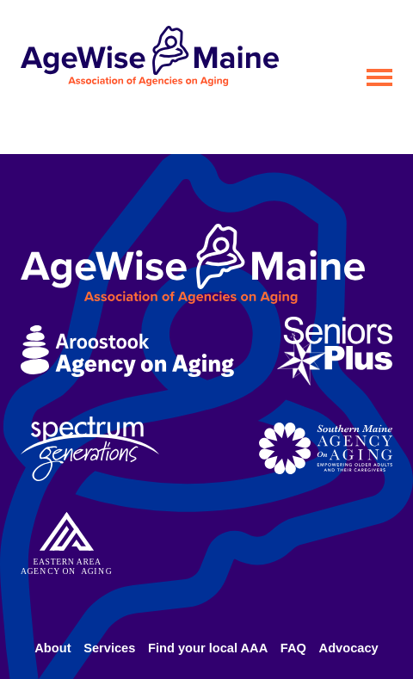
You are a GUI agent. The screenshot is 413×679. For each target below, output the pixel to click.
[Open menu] (379, 77)
